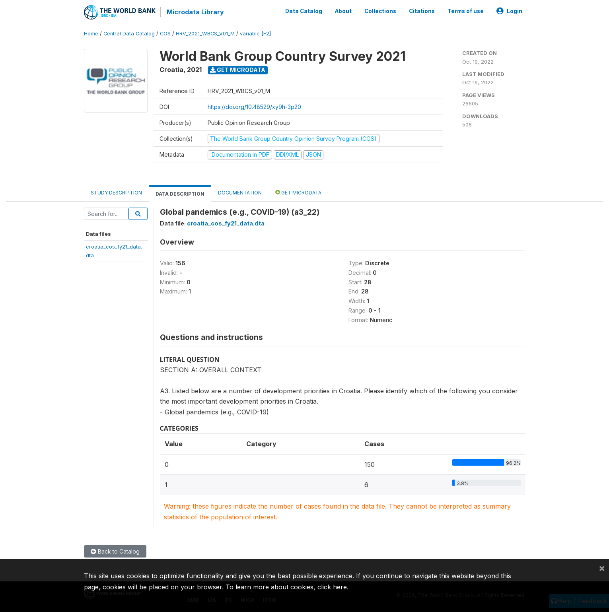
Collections (380, 11)
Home (91, 34)
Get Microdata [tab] (298, 192)
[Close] (602, 568)
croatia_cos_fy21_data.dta (226, 223)
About (343, 11)
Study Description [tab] (116, 193)
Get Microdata (237, 69)
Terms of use (466, 11)
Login (509, 11)
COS (165, 34)
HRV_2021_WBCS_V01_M (205, 34)
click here (332, 587)
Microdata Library (195, 12)
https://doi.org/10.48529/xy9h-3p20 (254, 106)
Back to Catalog (115, 551)
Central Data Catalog (129, 34)
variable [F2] (255, 34)
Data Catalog (303, 11)
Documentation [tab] (240, 193)
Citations (422, 11)
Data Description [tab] (180, 194)
